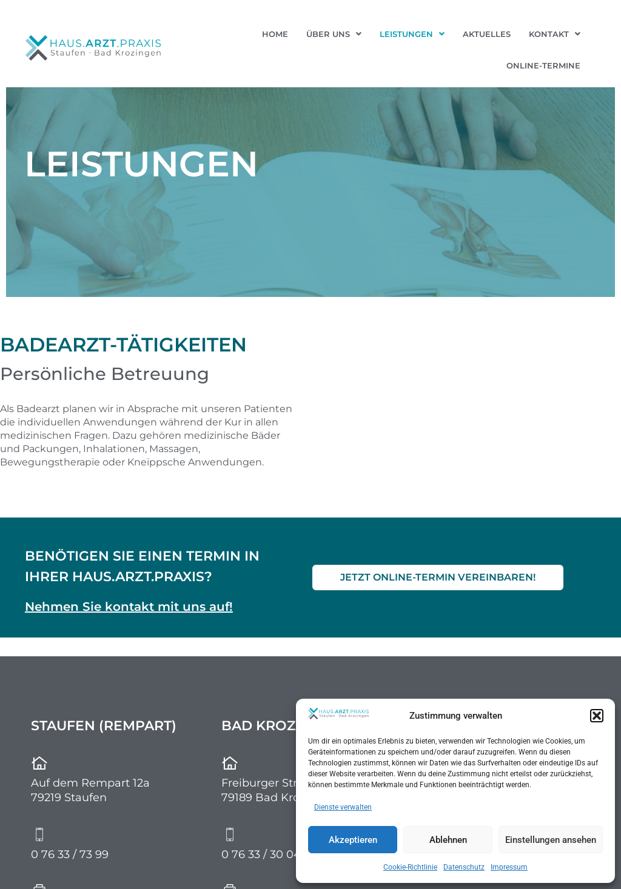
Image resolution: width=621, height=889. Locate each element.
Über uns (333, 34)
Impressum (509, 867)
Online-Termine (543, 65)
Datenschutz (464, 867)
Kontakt (554, 34)
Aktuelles (487, 34)
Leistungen (412, 34)
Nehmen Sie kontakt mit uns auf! (129, 606)
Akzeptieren (353, 839)
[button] (597, 716)
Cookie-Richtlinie (410, 867)
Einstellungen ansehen (550, 839)
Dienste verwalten (343, 807)
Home (275, 34)
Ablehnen (448, 839)
